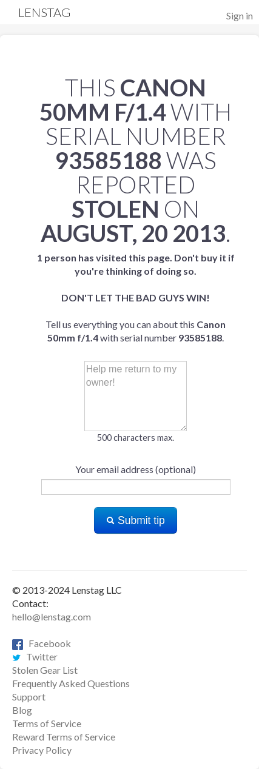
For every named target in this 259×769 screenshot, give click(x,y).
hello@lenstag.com (51, 616)
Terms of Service (46, 723)
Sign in (239, 15)
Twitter (35, 656)
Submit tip (135, 520)
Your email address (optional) (135, 469)
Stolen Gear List (45, 670)
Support (28, 696)
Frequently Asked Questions (71, 683)
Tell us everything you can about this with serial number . (136, 297)
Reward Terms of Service (63, 736)
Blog (22, 710)
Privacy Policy (42, 750)
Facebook (41, 643)
